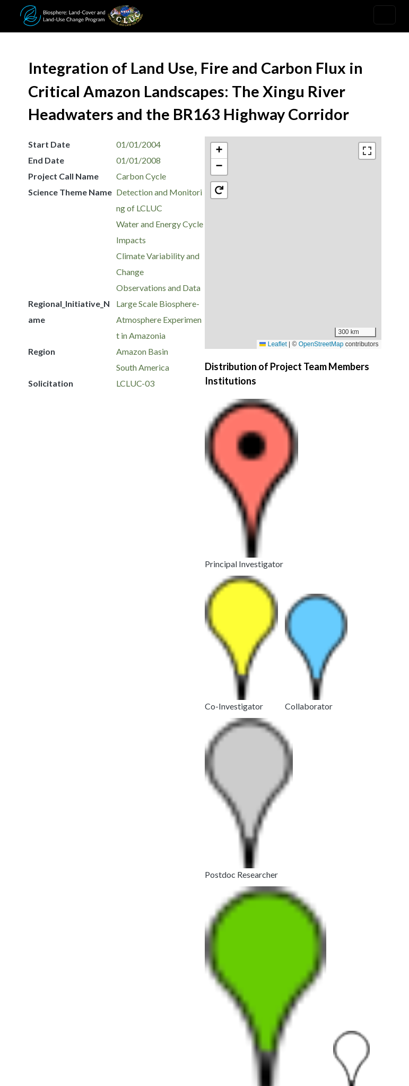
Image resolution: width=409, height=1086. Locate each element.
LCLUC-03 (135, 383)
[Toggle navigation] (384, 14)
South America (142, 367)
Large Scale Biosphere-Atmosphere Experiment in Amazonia (159, 319)
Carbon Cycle (141, 176)
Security (197, 1015)
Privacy (196, 1001)
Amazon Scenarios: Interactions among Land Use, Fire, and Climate (148, 885)
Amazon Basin (142, 351)
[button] (298, 252)
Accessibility (312, 1015)
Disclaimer (251, 1015)
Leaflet (272, 344)
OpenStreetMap (321, 344)
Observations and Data (158, 288)
